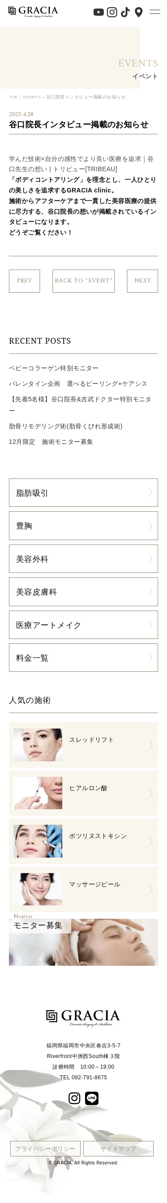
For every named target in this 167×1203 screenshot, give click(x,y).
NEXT (142, 281)
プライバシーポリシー (45, 1148)
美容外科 (32, 558)
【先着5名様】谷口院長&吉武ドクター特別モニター (80, 405)
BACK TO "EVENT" (84, 280)
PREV (24, 281)
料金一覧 (32, 657)
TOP (13, 97)
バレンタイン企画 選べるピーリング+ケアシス (78, 383)
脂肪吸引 (32, 492)
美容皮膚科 (36, 591)
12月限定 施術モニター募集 (51, 441)
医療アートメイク (48, 624)
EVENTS (32, 97)
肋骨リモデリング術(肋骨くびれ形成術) (65, 426)
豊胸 (24, 525)
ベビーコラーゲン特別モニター (54, 368)
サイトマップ (118, 1148)
